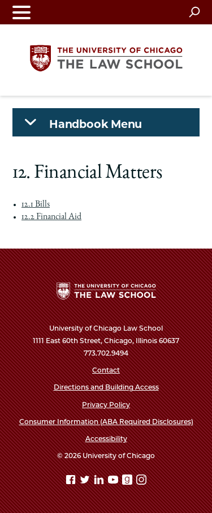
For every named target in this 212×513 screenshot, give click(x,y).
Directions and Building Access (106, 387)
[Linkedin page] (100, 481)
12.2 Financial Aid (51, 217)
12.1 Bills (35, 205)
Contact (106, 370)
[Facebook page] (72, 481)
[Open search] (194, 12)
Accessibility (106, 438)
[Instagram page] (141, 481)
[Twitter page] (86, 481)
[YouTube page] (114, 481)
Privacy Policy (106, 404)
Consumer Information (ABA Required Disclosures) (106, 421)
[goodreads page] (128, 481)
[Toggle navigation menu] (21, 12)
